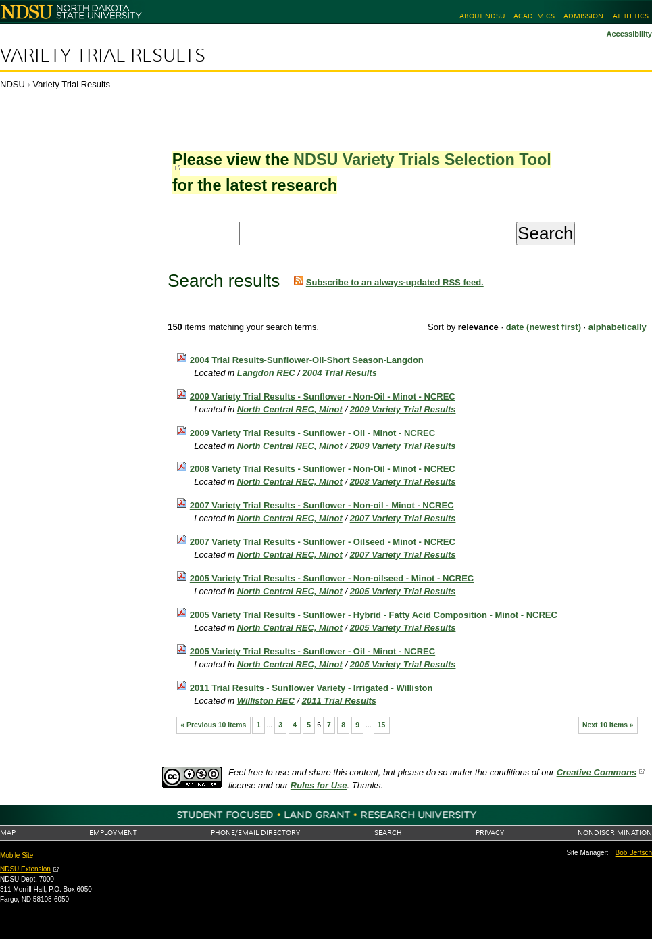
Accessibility (629, 34)
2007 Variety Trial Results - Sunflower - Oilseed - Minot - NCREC (322, 542)
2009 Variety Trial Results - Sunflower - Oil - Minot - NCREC (312, 433)
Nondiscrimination (615, 832)
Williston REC (266, 701)
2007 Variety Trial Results (403, 518)
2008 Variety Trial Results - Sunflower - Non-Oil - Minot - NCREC (322, 469)
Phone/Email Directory (255, 832)
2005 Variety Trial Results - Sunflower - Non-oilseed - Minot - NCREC (332, 578)
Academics (534, 15)
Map (8, 832)
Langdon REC (266, 373)
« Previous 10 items (213, 725)
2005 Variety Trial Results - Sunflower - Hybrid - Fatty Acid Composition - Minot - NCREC (373, 615)
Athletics (631, 15)
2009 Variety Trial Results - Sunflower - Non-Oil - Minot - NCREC (322, 396)
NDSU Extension (25, 869)
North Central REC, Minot (290, 409)
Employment (113, 832)
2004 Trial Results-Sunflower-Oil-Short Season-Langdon (307, 360)
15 (382, 725)
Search (388, 832)
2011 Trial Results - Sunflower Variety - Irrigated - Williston (311, 688)
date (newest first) (543, 327)
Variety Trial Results (102, 55)
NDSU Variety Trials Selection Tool (422, 159)
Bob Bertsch (634, 853)
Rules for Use (319, 785)
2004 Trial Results (340, 373)
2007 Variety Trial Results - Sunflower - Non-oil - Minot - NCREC (322, 505)
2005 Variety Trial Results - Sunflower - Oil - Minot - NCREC (312, 651)
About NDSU (482, 15)
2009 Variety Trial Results (403, 409)
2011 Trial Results (339, 701)
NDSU (12, 84)
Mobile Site (16, 855)
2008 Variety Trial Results (403, 482)
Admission (583, 15)
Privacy (490, 832)
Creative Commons (596, 772)
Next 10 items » (608, 725)
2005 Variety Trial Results (403, 591)
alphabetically (617, 327)
